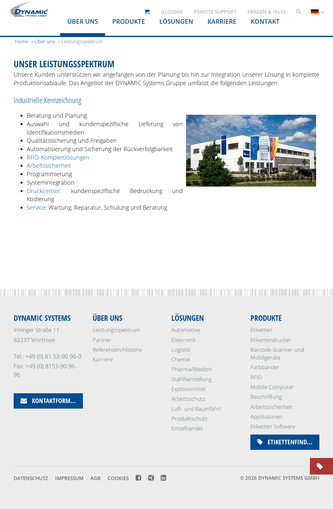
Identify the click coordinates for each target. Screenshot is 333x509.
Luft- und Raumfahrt (196, 408)
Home (21, 41)
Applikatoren (266, 416)
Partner (102, 340)
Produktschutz (189, 418)
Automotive (185, 329)
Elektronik (183, 340)
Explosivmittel (188, 389)
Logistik (180, 349)
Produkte (128, 21)
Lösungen (187, 317)
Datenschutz (31, 478)
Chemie (180, 359)
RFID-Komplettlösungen (58, 157)
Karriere (103, 359)
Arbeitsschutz (188, 398)
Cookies (118, 478)
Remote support (215, 11)
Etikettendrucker (270, 340)
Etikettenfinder (285, 441)
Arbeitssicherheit (49, 165)
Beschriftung (266, 396)
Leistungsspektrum (116, 329)
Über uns (82, 21)
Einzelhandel (187, 428)
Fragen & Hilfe (266, 11)
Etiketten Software (272, 426)
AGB (95, 478)
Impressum (69, 478)
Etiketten (261, 329)
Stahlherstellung (191, 379)
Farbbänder (265, 367)
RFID (256, 377)
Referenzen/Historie (117, 349)
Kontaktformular (51, 400)
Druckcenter (43, 191)
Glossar (172, 11)
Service (36, 207)
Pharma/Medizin (191, 369)
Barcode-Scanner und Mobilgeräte (277, 353)
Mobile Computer (272, 387)
